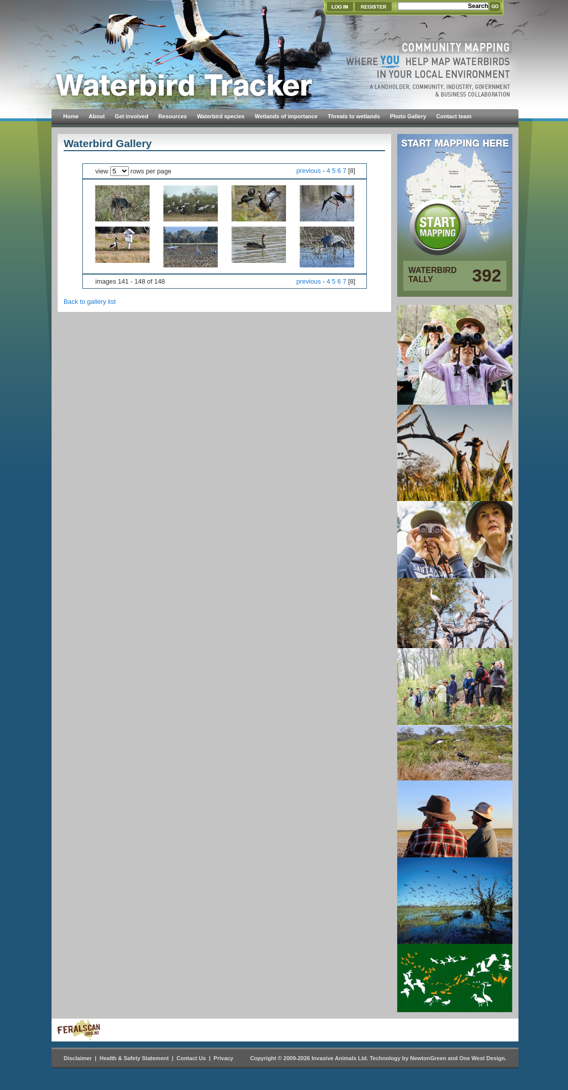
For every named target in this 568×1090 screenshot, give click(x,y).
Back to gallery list (90, 301)
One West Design (482, 1058)
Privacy (223, 1058)
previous (308, 170)
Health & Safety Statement (134, 1058)
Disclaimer (78, 1058)
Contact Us (191, 1058)
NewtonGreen (428, 1058)
